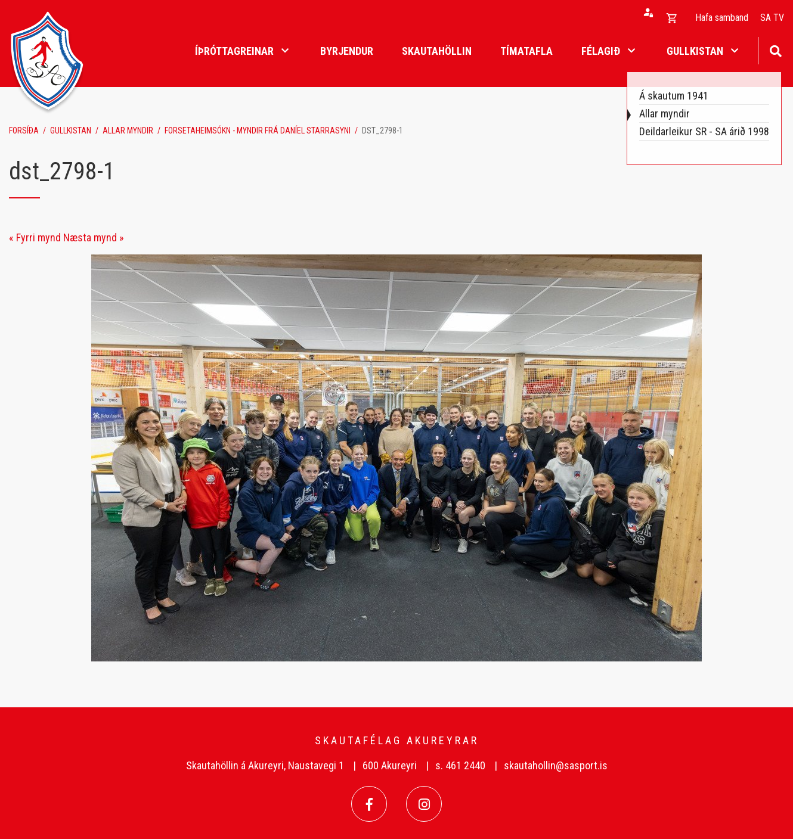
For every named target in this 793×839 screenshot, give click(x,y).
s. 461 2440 (460, 765)
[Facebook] (369, 804)
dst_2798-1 (382, 130)
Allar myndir (128, 130)
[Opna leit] (775, 50)
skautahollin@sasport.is (556, 765)
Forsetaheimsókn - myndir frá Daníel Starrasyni (258, 130)
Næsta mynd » (93, 237)
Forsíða (24, 130)
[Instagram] (424, 804)
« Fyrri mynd (35, 237)
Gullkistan (70, 130)
